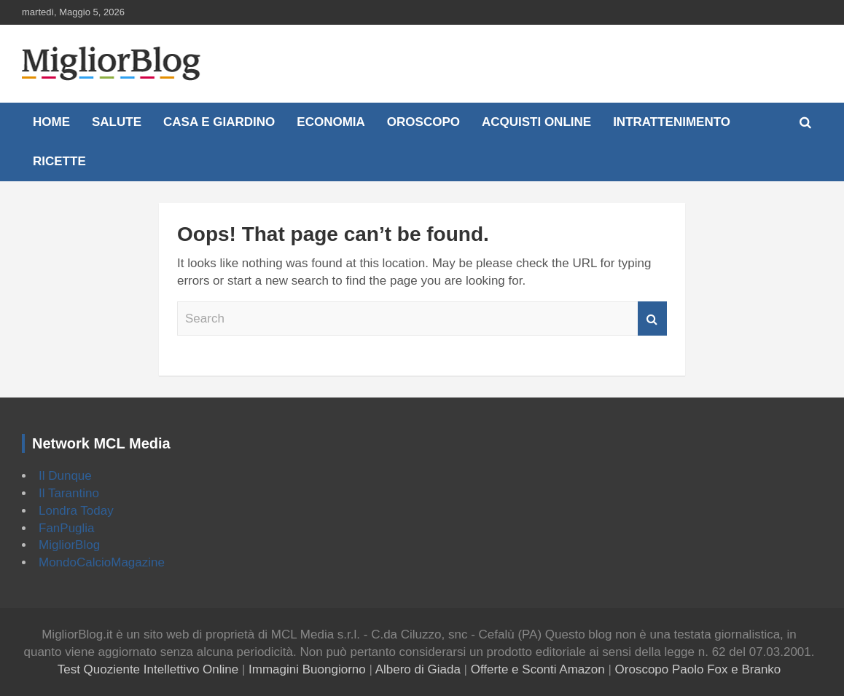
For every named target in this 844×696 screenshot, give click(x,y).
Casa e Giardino (219, 122)
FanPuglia (67, 528)
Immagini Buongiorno (307, 669)
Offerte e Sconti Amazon (538, 669)
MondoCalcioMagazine (102, 562)
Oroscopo (423, 122)
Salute (116, 122)
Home (51, 122)
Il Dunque (65, 476)
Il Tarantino (69, 493)
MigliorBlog (69, 545)
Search (652, 318)
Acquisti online (536, 122)
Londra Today (76, 511)
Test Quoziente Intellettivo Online (148, 669)
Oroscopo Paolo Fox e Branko (698, 669)
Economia (331, 122)
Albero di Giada (418, 669)
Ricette (59, 161)
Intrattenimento (671, 122)
